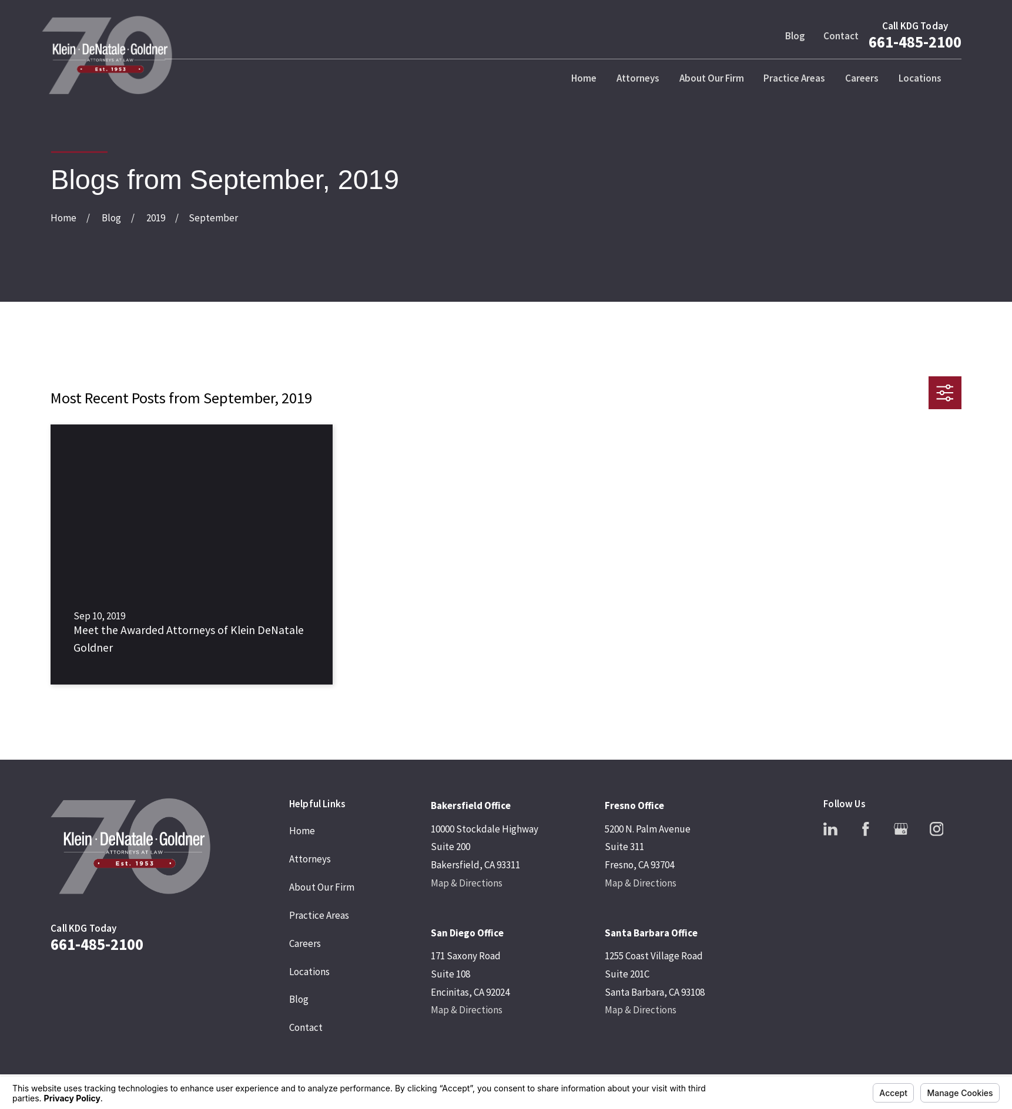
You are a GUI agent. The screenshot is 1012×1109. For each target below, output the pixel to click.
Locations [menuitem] (920, 78)
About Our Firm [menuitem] (711, 78)
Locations (309, 971)
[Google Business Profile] (901, 829)
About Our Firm (321, 887)
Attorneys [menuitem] (637, 78)
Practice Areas (319, 915)
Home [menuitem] (584, 78)
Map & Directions (466, 883)
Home (302, 830)
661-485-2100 (915, 42)
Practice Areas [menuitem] (794, 78)
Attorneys (310, 858)
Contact (841, 35)
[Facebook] (866, 829)
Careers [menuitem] (862, 78)
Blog (795, 35)
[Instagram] (937, 829)
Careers (305, 943)
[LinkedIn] (830, 829)
